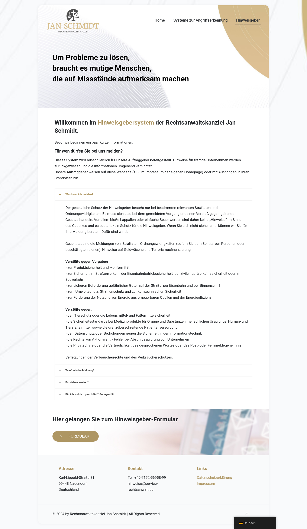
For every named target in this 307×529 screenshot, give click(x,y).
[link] (154, 276)
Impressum (206, 483)
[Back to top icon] (247, 513)
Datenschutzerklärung (214, 477)
